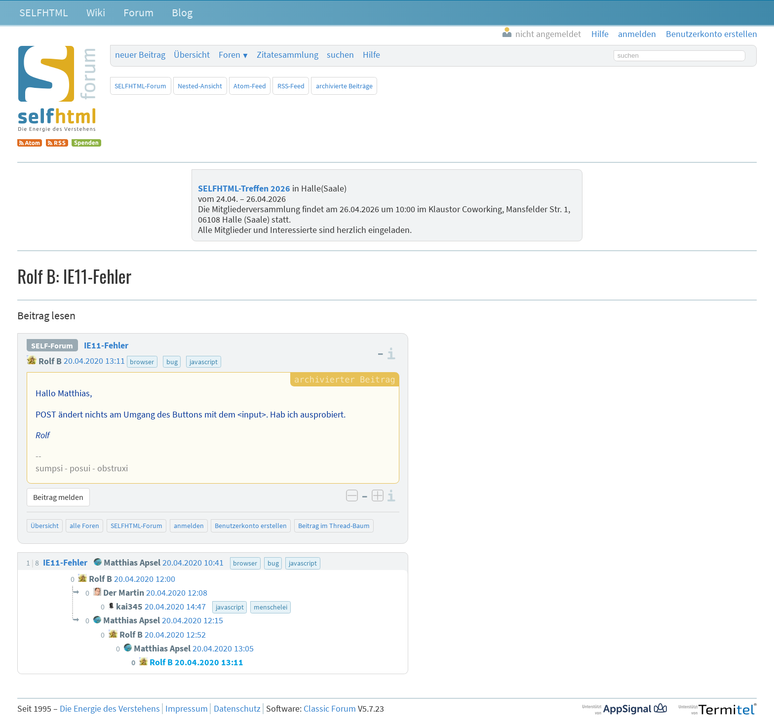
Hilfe (371, 54)
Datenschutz (237, 708)
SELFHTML (43, 12)
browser (142, 361)
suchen (340, 54)
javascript (204, 361)
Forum (138, 12)
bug (172, 361)
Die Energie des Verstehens (110, 708)
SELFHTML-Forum (140, 85)
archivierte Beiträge (344, 85)
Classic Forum (330, 708)
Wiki (95, 12)
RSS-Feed (291, 85)
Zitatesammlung (287, 54)
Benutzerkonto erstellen (251, 525)
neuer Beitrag (140, 54)
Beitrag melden (58, 497)
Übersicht (192, 54)
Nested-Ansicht (200, 85)
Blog (182, 12)
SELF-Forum (52, 345)
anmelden (189, 525)
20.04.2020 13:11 (94, 361)
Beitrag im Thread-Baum (334, 525)
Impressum (186, 708)
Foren (229, 54)
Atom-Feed (249, 85)
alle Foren (84, 525)
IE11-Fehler (106, 345)
